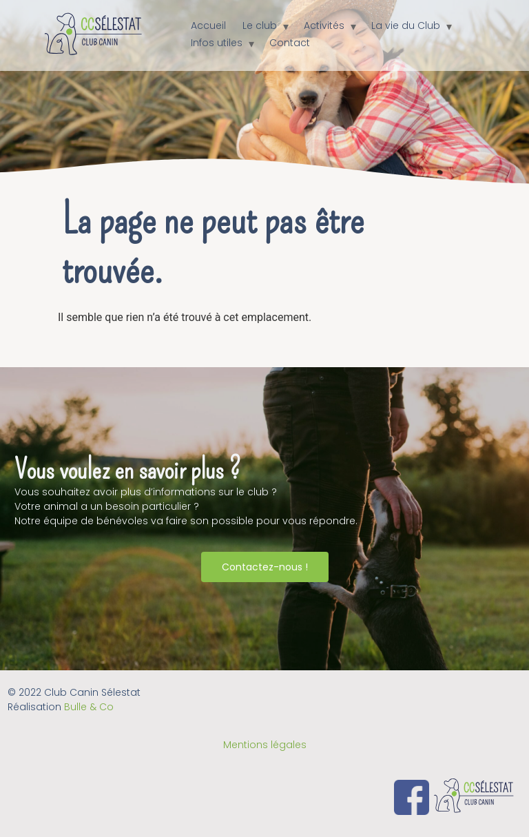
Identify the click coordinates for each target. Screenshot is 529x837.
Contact (289, 43)
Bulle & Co (89, 707)
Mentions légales (265, 745)
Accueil (208, 25)
